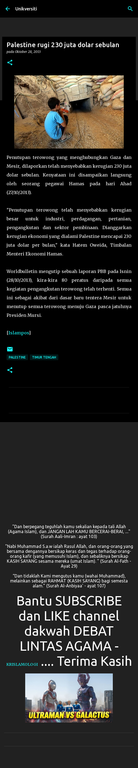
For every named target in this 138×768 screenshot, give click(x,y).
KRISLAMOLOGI (22, 664)
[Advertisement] (69, 468)
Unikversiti (26, 8)
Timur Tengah (44, 357)
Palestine (17, 357)
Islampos (18, 332)
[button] (10, 63)
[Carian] (130, 8)
